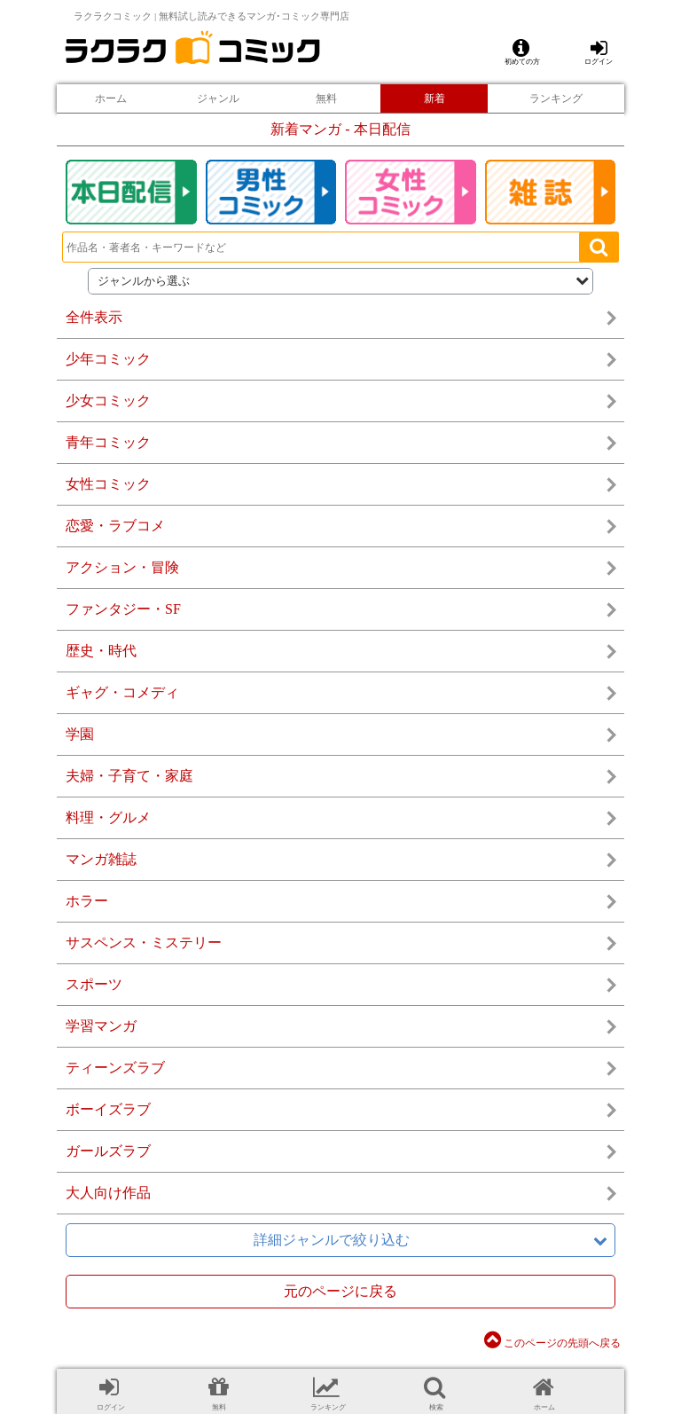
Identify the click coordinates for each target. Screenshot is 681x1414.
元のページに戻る (340, 1291)
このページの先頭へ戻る (552, 1343)
